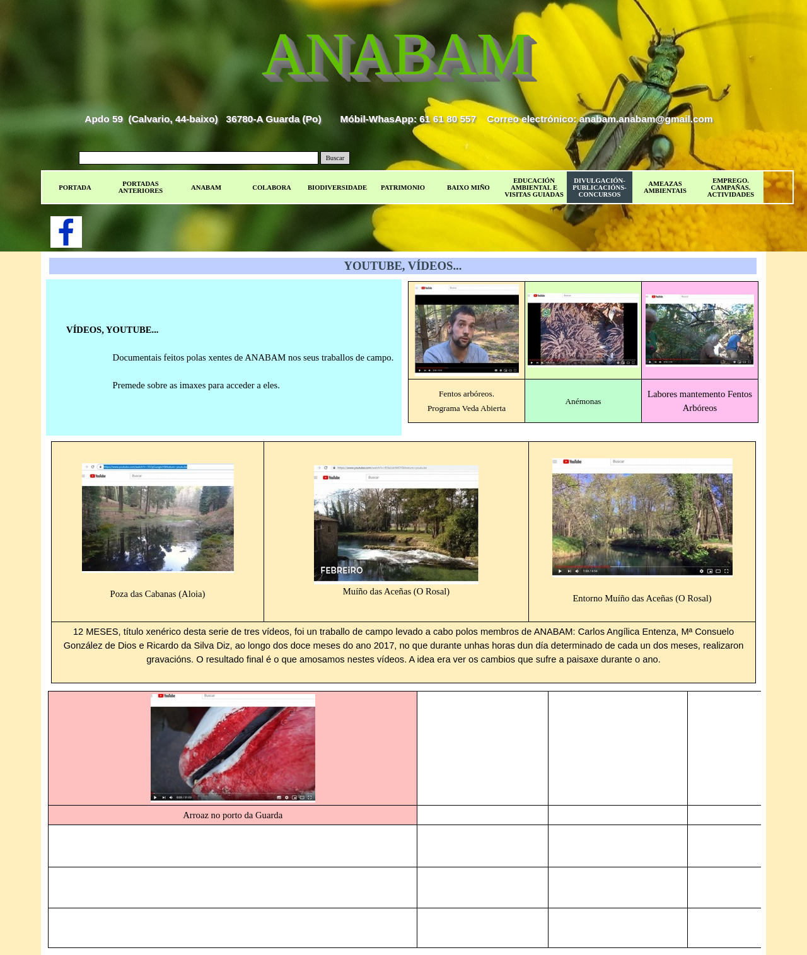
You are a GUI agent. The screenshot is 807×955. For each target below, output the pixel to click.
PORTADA (75, 187)
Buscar (335, 157)
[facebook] (66, 232)
